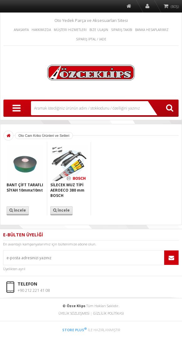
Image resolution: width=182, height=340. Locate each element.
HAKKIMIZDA (41, 30)
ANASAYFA (21, 30)
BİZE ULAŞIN (98, 30)
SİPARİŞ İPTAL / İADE (91, 39)
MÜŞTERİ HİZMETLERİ (70, 30)
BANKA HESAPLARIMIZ (152, 30)
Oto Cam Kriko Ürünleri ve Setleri (43, 135)
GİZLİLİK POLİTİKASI (108, 313)
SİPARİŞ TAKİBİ (121, 30)
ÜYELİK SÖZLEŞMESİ (73, 313)
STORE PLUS (74, 329)
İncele (17, 210)
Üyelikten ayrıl (14, 268)
